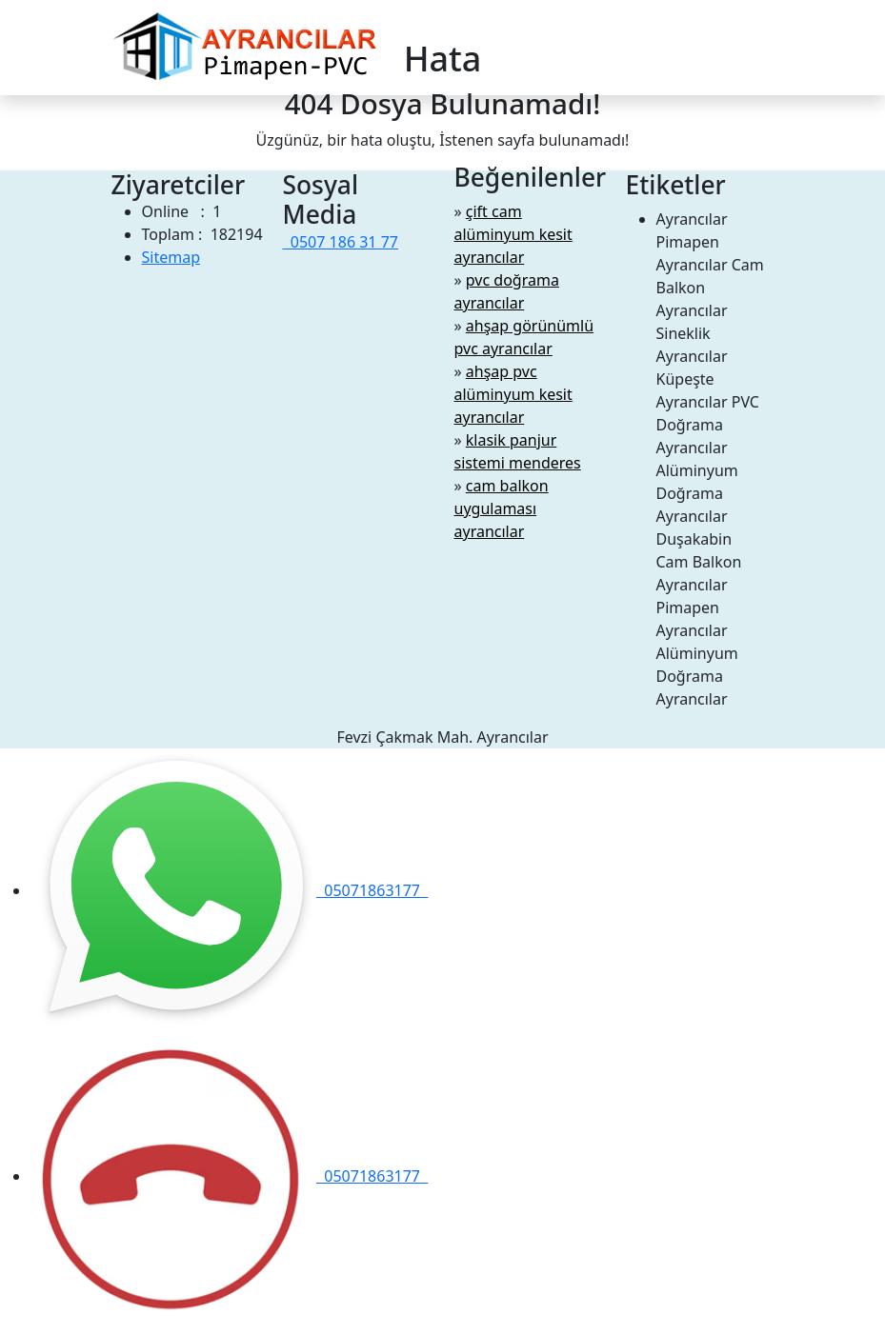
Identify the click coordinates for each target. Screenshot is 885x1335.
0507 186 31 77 (340, 241)
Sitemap (171, 257)
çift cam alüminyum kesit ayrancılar (513, 234)
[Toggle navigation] (762, 47)
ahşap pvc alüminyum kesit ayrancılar (513, 394)
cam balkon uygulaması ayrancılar (501, 508)
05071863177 (229, 890)
